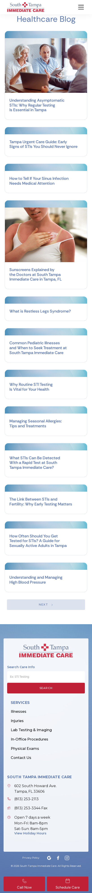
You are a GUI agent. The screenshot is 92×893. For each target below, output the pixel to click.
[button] (78, 7)
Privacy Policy (30, 857)
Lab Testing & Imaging (31, 730)
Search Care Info (21, 667)
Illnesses (18, 711)
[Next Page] (46, 604)
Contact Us (21, 758)
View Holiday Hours (30, 833)
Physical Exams (25, 748)
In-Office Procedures (29, 739)
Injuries (17, 721)
